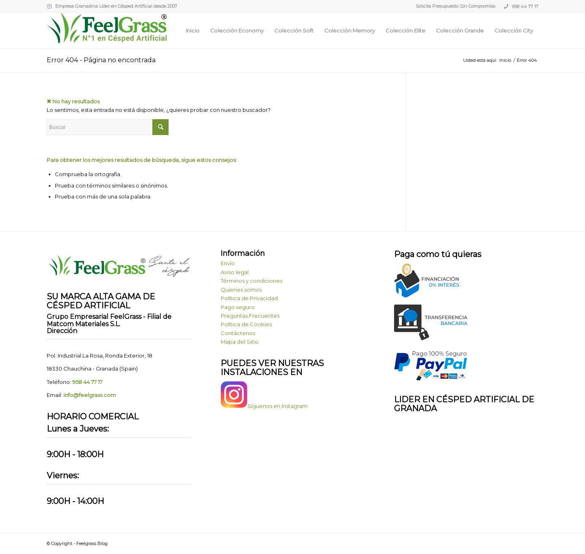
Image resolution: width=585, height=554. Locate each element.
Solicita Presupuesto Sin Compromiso (455, 6)
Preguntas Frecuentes (250, 315)
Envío (228, 263)
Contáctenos (238, 333)
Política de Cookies (246, 324)
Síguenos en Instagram (264, 406)
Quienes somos (241, 289)
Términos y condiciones (251, 280)
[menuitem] (456, 6)
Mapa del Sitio (239, 341)
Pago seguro (238, 307)
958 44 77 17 (521, 6)
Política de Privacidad (249, 298)
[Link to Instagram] (49, 6)
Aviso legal (235, 272)
